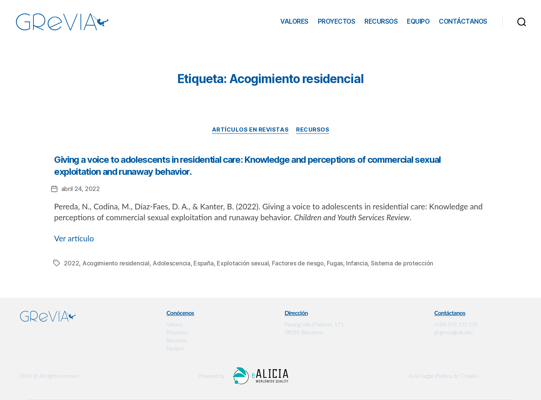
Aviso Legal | (422, 376)
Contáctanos (463, 21)
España (203, 263)
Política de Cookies (457, 376)
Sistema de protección (402, 263)
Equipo (418, 21)
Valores (294, 21)
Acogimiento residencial (116, 263)
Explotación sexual (243, 263)
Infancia (356, 263)
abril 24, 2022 (80, 188)
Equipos (175, 348)
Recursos (380, 21)
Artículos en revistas (250, 129)
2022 (71, 263)
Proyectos (336, 21)
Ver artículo (74, 238)
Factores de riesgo (298, 263)
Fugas (335, 263)
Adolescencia (171, 263)
